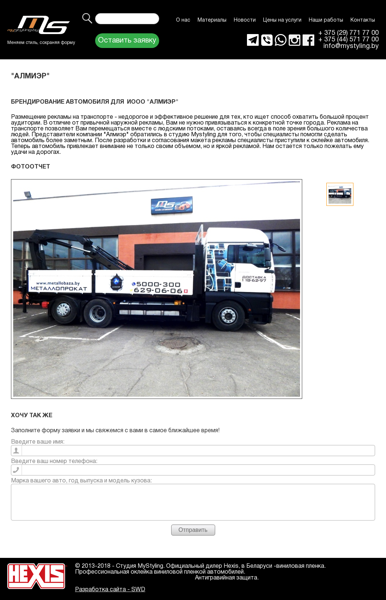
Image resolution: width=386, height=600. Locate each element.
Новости (245, 20)
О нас (183, 20)
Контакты (363, 20)
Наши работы (326, 20)
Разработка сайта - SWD (110, 589)
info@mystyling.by (351, 46)
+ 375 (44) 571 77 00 (348, 40)
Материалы (212, 20)
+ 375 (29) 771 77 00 (348, 33)
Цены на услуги (282, 20)
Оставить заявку (127, 40)
